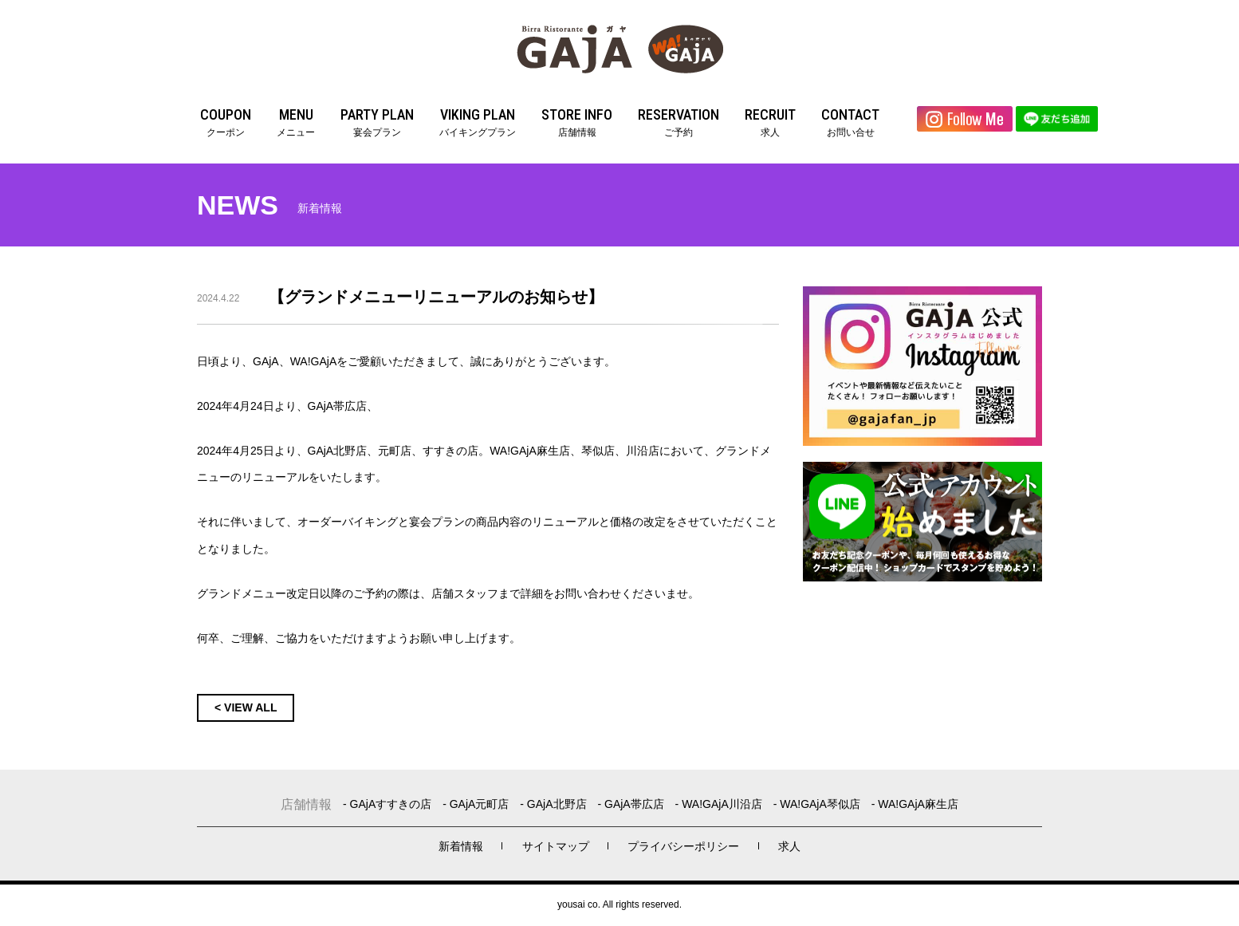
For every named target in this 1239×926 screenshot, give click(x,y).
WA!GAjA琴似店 (820, 804)
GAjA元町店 (479, 804)
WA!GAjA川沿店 (722, 804)
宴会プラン (377, 121)
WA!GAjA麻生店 (918, 804)
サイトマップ (555, 846)
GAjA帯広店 (634, 804)
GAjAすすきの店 (391, 804)
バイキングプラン (477, 121)
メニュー (296, 121)
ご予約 (678, 121)
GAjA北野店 (557, 804)
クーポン (225, 121)
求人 (770, 121)
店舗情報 (576, 121)
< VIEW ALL (245, 707)
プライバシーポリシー (683, 846)
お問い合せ (850, 121)
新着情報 (461, 846)
